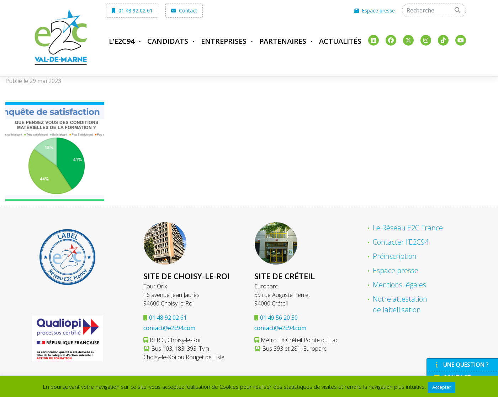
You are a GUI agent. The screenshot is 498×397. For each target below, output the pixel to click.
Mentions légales (399, 284)
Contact (184, 10)
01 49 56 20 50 (279, 318)
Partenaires (282, 41)
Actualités (340, 41)
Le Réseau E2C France (408, 228)
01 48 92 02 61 (132, 10)
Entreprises (224, 41)
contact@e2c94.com (169, 328)
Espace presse (374, 10)
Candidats (167, 41)
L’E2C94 (121, 41)
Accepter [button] (441, 387)
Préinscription (395, 256)
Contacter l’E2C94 (401, 242)
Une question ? (461, 365)
